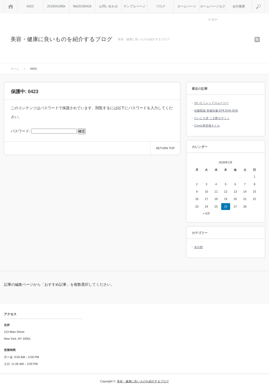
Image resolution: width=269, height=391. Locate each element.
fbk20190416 (82, 6)
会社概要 (238, 6)
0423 (30, 6)
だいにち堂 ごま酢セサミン (212, 118)
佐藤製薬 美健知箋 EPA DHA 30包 (216, 110)
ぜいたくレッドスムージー (211, 102)
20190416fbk (56, 6)
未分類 (198, 247)
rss (257, 39)
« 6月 (206, 213)
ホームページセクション (212, 8)
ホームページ (186, 6)
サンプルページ (134, 6)
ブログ (160, 6)
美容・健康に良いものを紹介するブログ (61, 39)
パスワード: (44, 131)
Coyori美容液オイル (207, 125)
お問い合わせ (108, 6)
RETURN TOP (165, 148)
